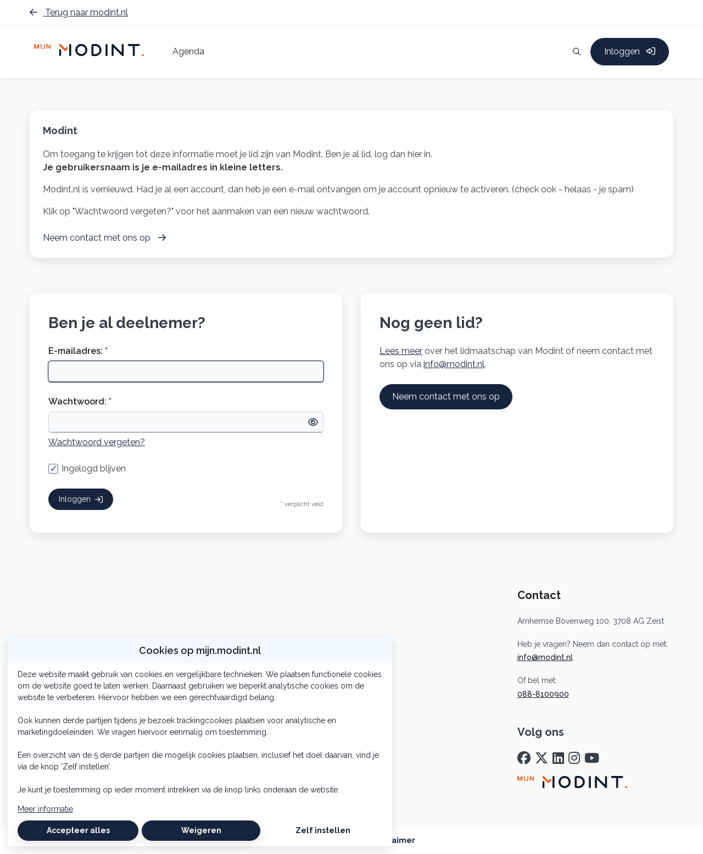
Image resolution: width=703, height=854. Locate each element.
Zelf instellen (322, 830)
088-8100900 (543, 694)
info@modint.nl (453, 364)
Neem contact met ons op (446, 396)
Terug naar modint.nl (79, 12)
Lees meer (401, 351)
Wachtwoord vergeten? (96, 442)
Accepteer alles (78, 830)
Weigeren (201, 830)
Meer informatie (45, 809)
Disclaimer (394, 840)
